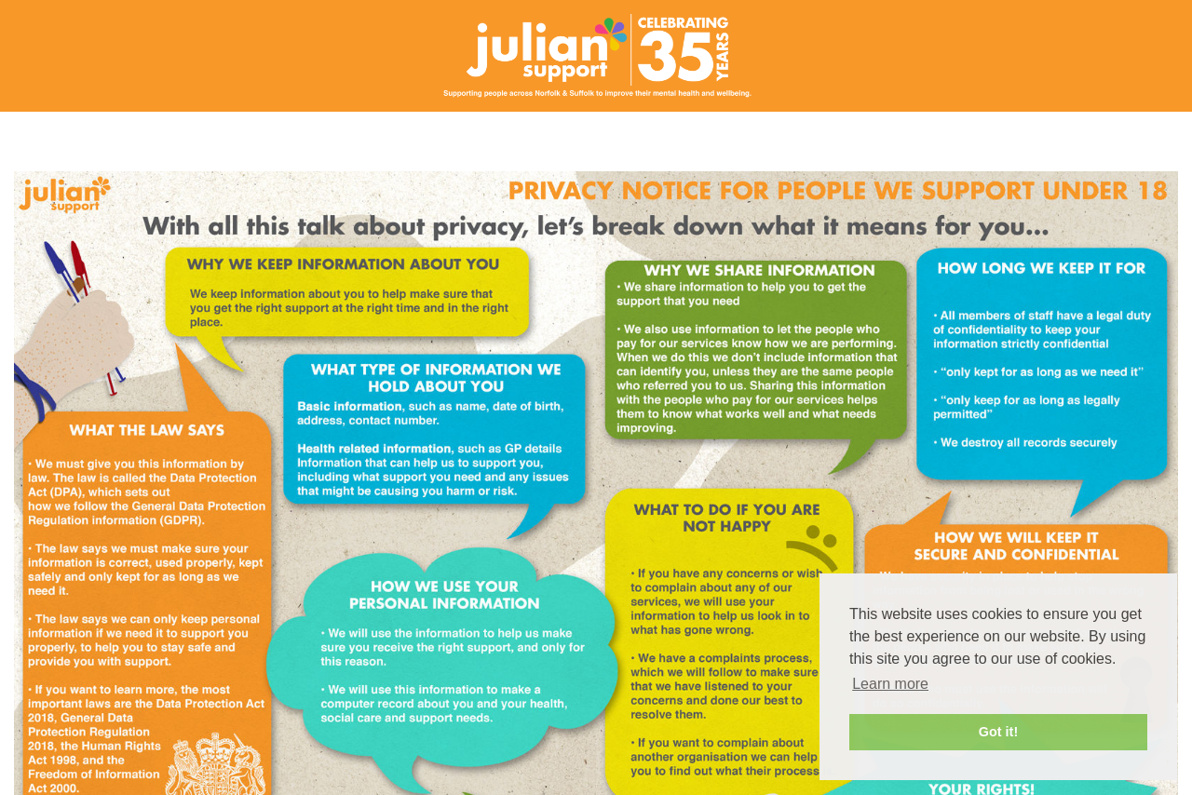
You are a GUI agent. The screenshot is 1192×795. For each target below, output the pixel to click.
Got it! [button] (998, 731)
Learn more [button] (890, 684)
